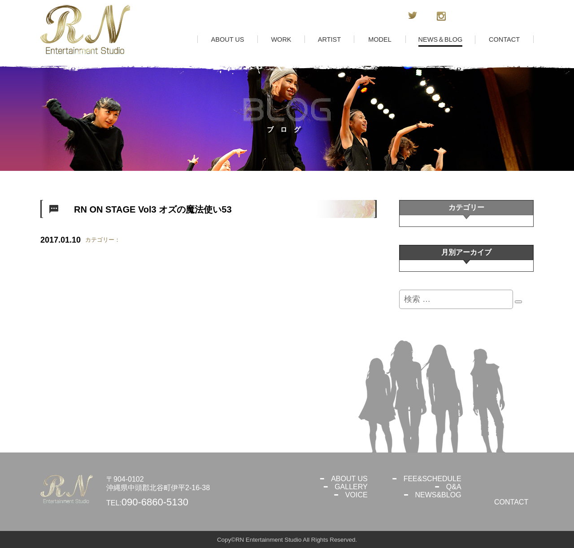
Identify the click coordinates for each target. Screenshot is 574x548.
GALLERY (351, 487)
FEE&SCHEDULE (432, 479)
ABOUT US (349, 479)
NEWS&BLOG (438, 495)
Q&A (453, 487)
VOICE (356, 495)
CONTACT (511, 502)
